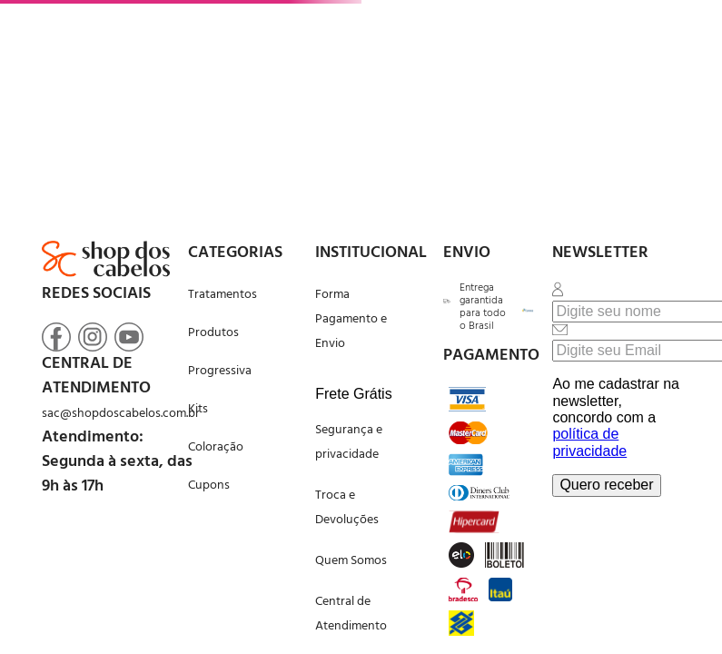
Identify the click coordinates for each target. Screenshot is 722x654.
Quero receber (606, 484)
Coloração (215, 447)
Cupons (209, 485)
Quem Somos (351, 560)
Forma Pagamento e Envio (351, 319)
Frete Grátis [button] (353, 393)
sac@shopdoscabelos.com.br (121, 413)
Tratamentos (222, 294)
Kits (198, 409)
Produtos (213, 332)
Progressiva (220, 371)
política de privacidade (589, 442)
